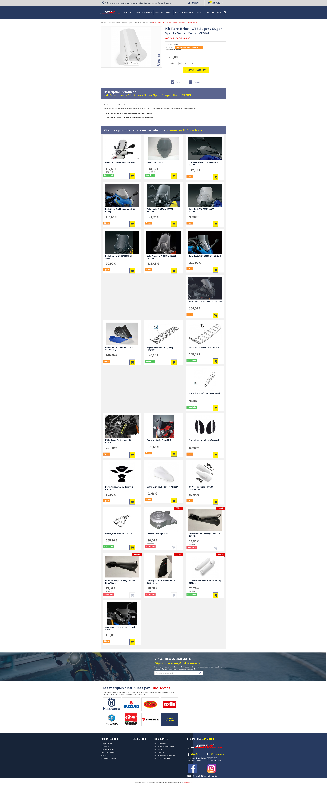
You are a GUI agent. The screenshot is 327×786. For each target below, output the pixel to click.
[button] (225, 12)
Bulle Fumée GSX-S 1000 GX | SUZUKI (205, 302)
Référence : (169, 44)
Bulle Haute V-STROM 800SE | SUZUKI (202, 210)
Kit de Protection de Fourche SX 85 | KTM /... (205, 581)
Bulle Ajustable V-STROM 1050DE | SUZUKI (162, 257)
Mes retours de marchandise (164, 747)
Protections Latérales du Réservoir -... (204, 441)
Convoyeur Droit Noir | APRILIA (118, 534)
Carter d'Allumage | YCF (157, 534)
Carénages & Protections (184, 130)
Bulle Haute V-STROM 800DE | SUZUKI (118, 257)
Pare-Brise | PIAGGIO (156, 162)
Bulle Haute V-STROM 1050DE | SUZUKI (160, 210)
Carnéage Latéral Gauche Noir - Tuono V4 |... (161, 581)
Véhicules (199, 12)
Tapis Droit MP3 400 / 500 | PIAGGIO (204, 347)
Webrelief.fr (188, 782)
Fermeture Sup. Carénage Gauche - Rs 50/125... (120, 581)
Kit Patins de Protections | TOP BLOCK (119, 441)
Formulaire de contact (214, 760)
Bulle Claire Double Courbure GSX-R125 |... (120, 210)
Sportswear (129, 12)
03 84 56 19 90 (212, 758)
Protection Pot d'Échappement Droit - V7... (205, 394)
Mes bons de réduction (162, 759)
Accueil (103, 22)
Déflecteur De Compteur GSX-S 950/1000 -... (119, 348)
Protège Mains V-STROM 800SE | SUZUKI (203, 163)
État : (167, 50)
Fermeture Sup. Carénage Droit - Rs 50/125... (204, 535)
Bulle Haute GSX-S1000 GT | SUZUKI (205, 256)
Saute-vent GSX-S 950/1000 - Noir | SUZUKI (121, 628)
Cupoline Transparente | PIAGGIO (120, 162)
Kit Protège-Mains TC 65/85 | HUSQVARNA (201, 488)
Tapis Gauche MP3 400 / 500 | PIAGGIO (160, 348)
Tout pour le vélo (213, 12)
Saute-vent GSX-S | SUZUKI (159, 440)
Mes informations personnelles (165, 756)
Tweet (175, 82)
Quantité (171, 63)
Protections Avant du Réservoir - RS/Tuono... (119, 488)
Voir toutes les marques (169, 719)
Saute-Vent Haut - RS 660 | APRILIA (162, 487)
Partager (194, 82)
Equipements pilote (144, 12)
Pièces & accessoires (163, 12)
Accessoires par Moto (184, 12)
